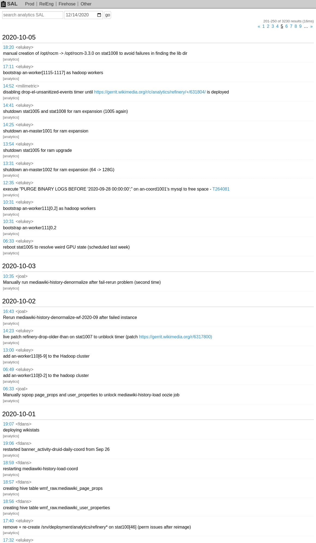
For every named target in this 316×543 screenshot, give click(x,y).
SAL (9, 4)
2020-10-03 (19, 266)
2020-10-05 (19, 37)
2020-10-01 (19, 414)
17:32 (8, 540)
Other (86, 4)
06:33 (8, 241)
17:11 (8, 66)
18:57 (8, 482)
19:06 (8, 443)
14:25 (8, 124)
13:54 (8, 144)
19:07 (8, 424)
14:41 (8, 105)
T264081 (221, 189)
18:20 (8, 47)
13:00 (8, 350)
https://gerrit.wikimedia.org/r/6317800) (175, 336)
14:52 (8, 86)
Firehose (67, 4)
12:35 (8, 182)
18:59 (8, 462)
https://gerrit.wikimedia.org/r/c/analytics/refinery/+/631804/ (150, 92)
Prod (29, 4)
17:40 (8, 520)
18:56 (8, 501)
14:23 (8, 330)
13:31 (8, 163)
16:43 (8, 311)
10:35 (8, 276)
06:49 (8, 369)
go (107, 15)
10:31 (8, 202)
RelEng (46, 4)
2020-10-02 (19, 301)
